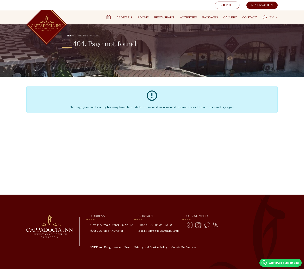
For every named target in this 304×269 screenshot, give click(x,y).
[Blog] (215, 226)
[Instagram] (198, 226)
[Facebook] (189, 226)
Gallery (230, 17)
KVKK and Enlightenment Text (110, 247)
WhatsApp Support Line (280, 263)
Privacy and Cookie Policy (151, 247)
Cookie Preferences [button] (184, 247)
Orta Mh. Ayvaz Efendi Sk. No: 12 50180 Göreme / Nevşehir (111, 228)
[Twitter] (206, 226)
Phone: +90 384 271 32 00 (155, 225)
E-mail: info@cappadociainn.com (158, 230)
